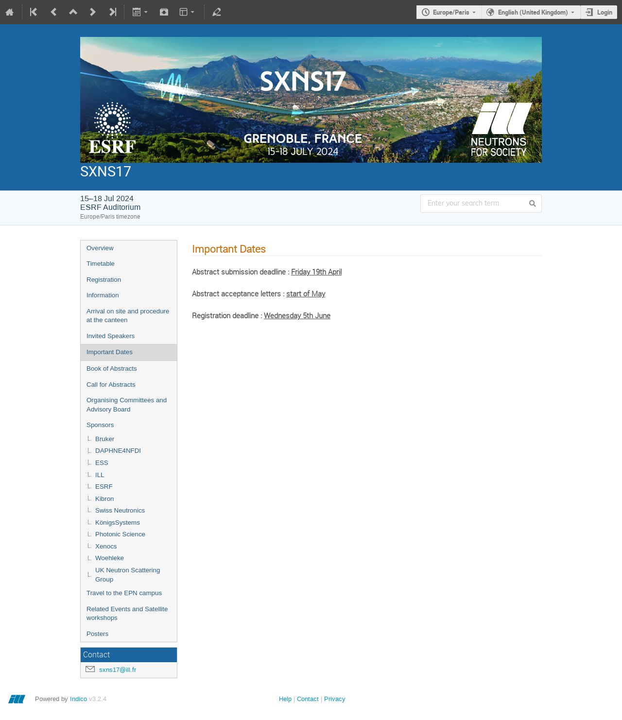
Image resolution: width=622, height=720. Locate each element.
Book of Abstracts (111, 368)
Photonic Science (120, 534)
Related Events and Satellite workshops (127, 613)
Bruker (104, 439)
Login (604, 12)
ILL (99, 475)
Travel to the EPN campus (124, 593)
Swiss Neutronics (120, 510)
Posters (97, 633)
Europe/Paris (451, 12)
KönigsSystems (117, 522)
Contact (308, 699)
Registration (103, 279)
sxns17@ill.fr (117, 670)
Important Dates (109, 352)
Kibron (104, 498)
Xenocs (106, 546)
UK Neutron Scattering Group (127, 574)
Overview (100, 248)
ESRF (104, 486)
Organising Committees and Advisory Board (126, 404)
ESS (101, 462)
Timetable (100, 263)
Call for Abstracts (111, 384)
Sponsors (100, 425)
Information (102, 295)
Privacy (335, 699)
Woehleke (109, 558)
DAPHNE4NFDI (118, 450)
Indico (78, 699)
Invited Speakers (110, 336)
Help (285, 699)
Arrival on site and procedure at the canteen (127, 316)
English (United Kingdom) (533, 12)
